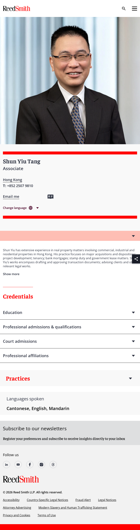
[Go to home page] (17, 8)
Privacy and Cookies (16, 515)
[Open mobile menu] (134, 9)
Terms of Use (47, 515)
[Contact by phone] (20, 185)
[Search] (123, 8)
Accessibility (11, 500)
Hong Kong (12, 179)
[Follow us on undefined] (6, 464)
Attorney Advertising (17, 508)
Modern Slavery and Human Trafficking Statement (72, 508)
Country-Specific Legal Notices (47, 500)
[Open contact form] (11, 196)
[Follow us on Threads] (53, 464)
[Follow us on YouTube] (18, 464)
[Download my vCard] (50, 197)
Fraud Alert (83, 500)
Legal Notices (107, 500)
